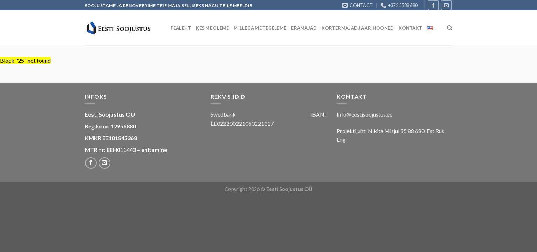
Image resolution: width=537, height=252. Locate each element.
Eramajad (304, 28)
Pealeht (181, 28)
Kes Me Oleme (212, 28)
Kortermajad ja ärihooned (358, 28)
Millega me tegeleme (260, 28)
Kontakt (410, 28)
